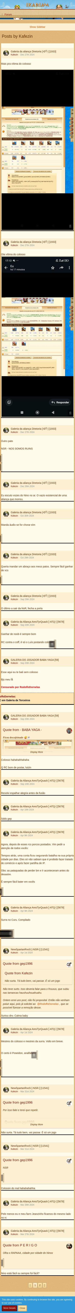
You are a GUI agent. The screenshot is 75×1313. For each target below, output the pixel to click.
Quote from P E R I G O (20, 1245)
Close (22, 1308)
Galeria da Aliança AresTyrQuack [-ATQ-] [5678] (37, 621)
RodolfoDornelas (49, 1003)
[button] (3, 4)
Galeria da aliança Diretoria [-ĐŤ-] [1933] (33, 51)
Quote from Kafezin (19, 973)
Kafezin (14, 54)
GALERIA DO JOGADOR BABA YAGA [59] (35, 659)
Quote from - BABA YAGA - (22, 730)
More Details (9, 1308)
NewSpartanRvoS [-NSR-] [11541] (30, 949)
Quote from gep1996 (18, 963)
